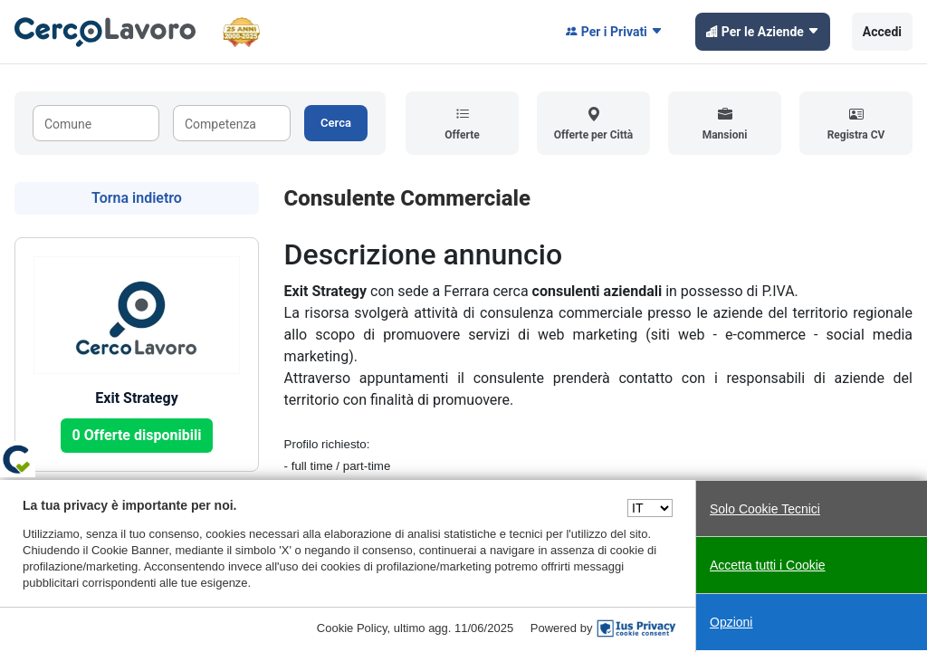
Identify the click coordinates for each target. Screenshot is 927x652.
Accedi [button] (882, 31)
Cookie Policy (352, 628)
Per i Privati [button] (614, 32)
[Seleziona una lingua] (650, 508)
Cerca (335, 122)
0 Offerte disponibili (137, 435)
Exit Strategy (136, 398)
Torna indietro (136, 197)
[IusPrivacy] (636, 628)
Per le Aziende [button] (762, 32)
